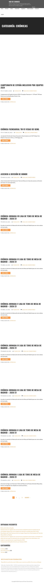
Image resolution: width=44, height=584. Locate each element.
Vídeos (11, 8)
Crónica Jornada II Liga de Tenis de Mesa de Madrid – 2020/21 (21, 431)
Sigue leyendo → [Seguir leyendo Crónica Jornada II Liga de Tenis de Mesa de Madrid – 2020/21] (5, 444)
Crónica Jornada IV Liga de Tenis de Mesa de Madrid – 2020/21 (21, 346)
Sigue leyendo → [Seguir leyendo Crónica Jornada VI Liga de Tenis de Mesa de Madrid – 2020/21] (5, 273)
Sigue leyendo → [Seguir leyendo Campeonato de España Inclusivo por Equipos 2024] (5, 99)
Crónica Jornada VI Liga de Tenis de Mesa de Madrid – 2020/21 (21, 260)
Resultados (17, 8)
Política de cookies (19, 5)
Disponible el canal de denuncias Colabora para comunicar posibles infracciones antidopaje (21, 562)
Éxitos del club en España (7, 528)
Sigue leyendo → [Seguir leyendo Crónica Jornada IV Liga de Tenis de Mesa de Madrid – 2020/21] (5, 359)
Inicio (2, 8)
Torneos (3, 552)
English (2, 14)
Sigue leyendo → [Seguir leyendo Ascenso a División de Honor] (5, 185)
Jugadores (23, 8)
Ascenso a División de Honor (14, 174)
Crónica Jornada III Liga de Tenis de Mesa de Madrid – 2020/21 (21, 391)
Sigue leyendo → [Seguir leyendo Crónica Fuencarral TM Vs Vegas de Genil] (5, 140)
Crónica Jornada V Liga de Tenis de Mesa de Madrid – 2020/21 (21, 305)
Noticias (6, 8)
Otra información (5, 550)
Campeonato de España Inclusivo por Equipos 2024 (22, 86)
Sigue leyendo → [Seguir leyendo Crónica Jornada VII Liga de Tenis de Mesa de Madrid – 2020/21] (5, 230)
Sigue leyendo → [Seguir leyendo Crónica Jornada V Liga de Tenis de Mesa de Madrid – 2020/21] (5, 317)
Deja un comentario (30, 91)
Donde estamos (30, 8)
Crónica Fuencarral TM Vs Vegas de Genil (20, 129)
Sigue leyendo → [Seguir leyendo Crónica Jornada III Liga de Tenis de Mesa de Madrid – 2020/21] (5, 404)
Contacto (37, 8)
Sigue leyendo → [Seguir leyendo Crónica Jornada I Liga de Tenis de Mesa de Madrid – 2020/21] (5, 488)
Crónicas (13, 102)
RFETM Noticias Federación (11, 559)
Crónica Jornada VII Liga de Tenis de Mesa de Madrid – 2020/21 (21, 217)
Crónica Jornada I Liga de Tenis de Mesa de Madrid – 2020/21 (20, 475)
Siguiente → (28, 497)
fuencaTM (17, 91)
